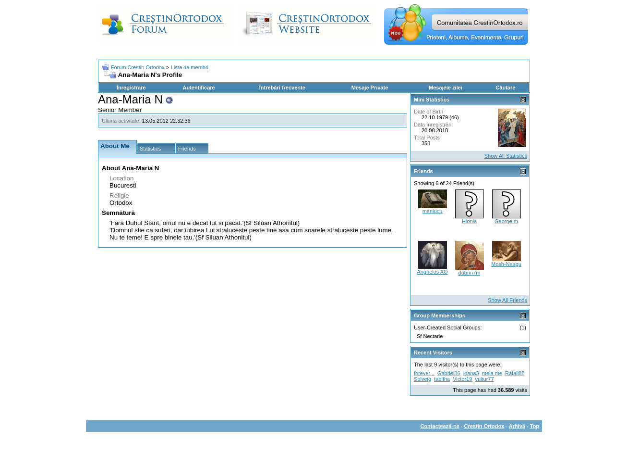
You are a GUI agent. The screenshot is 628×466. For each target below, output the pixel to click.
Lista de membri (189, 67)
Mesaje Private (369, 87)
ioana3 (471, 373)
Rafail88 (514, 373)
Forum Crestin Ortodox (138, 67)
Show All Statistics (505, 156)
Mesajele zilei (445, 87)
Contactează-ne (439, 426)
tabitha (442, 379)
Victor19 (462, 379)
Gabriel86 (448, 373)
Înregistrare (131, 87)
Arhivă (517, 426)
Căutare (505, 87)
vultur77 (484, 379)
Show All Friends (507, 300)
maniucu (433, 211)
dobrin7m (470, 273)
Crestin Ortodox (484, 426)
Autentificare (198, 87)
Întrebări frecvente (282, 87)
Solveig (422, 379)
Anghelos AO (432, 272)
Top (534, 426)
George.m (506, 221)
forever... (424, 373)
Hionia (469, 221)
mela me (492, 373)
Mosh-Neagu (506, 264)
